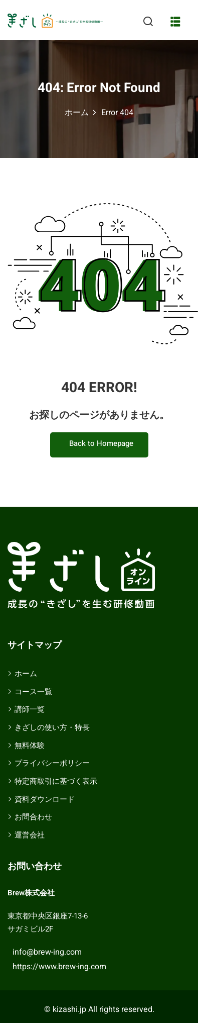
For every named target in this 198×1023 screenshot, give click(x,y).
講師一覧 (30, 709)
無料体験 (30, 745)
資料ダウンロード (45, 799)
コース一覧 (33, 691)
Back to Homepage (99, 443)
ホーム (77, 113)
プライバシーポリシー (52, 763)
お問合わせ (33, 816)
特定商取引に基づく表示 (56, 781)
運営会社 (30, 835)
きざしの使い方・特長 (52, 727)
